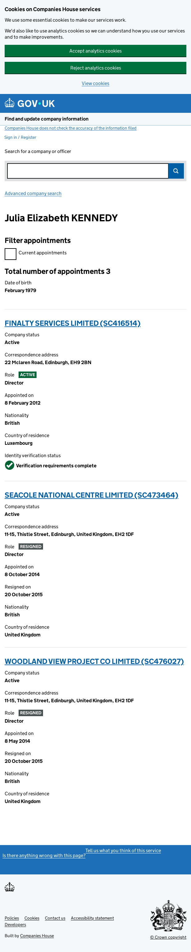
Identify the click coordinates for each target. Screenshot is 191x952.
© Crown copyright (168, 937)
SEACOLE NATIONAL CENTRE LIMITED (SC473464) (91, 495)
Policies (12, 918)
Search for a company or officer (38, 151)
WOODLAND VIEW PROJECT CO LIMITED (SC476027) (94, 661)
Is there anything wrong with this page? (43, 855)
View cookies (95, 83)
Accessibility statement (92, 918)
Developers (15, 924)
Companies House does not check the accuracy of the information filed (71, 128)
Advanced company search (33, 193)
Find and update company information (47, 119)
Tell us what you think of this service (123, 850)
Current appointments (36, 253)
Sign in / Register (20, 137)
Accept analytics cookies (95, 51)
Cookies (31, 918)
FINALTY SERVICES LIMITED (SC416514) (73, 323)
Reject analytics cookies (95, 68)
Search (176, 171)
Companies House (37, 935)
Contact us (55, 918)
